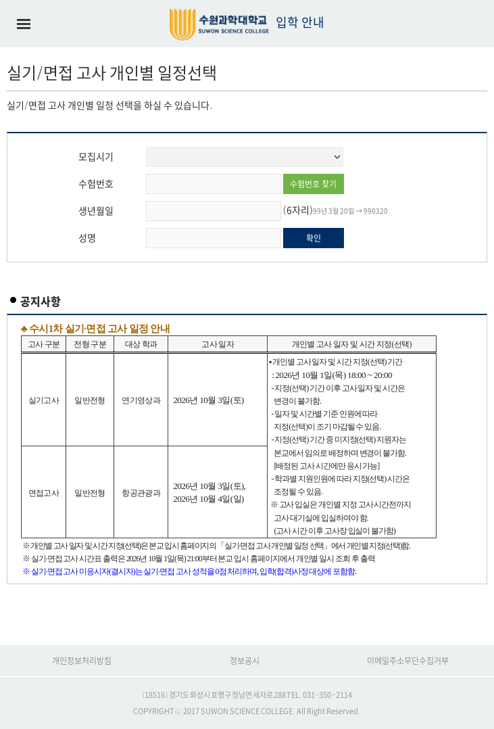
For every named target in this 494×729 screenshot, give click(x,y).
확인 (313, 238)
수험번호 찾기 (313, 184)
